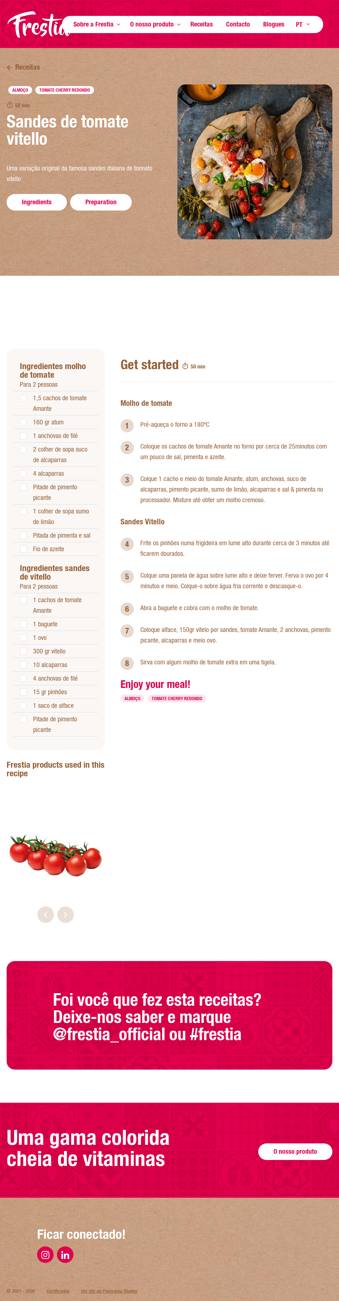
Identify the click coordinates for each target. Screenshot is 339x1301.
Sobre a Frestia (93, 24)
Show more (118, 24)
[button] (45, 914)
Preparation (101, 202)
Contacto (238, 24)
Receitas (201, 24)
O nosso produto (152, 24)
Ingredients (37, 202)
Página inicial (40, 24)
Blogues (273, 24)
